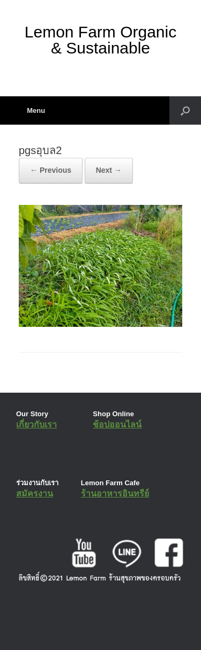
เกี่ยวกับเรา (36, 424)
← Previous (50, 170)
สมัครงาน (34, 493)
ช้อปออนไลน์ (117, 424)
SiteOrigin (93, 628)
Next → (109, 170)
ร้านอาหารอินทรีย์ (115, 493)
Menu (32, 110)
